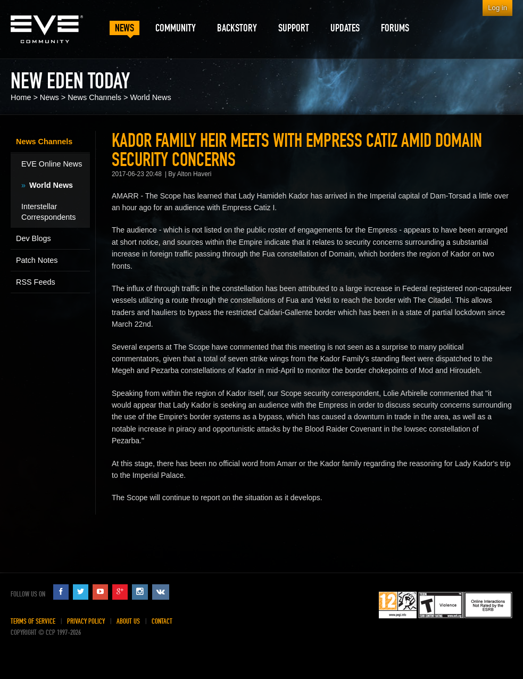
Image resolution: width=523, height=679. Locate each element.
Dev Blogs (33, 238)
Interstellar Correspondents (48, 211)
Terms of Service (33, 621)
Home (21, 97)
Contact (162, 621)
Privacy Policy (86, 621)
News (49, 97)
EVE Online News (51, 164)
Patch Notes (36, 260)
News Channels (94, 97)
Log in (497, 8)
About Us (128, 621)
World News (150, 97)
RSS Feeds (35, 282)
